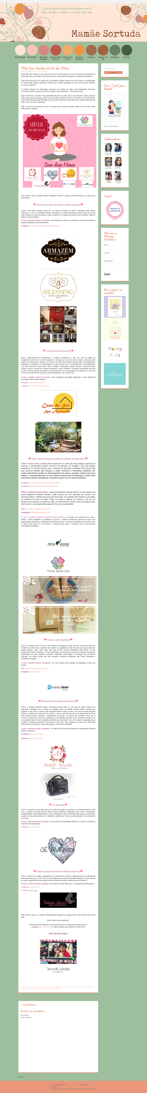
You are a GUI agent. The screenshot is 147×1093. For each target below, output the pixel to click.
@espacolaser (35, 672)
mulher (75, 987)
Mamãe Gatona (49, 987)
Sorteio (38, 989)
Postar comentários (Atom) (35, 1077)
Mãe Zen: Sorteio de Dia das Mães (45, 68)
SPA (59, 989)
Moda (70, 987)
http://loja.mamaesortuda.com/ (38, 509)
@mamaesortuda (45, 927)
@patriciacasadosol (37, 382)
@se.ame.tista (35, 827)
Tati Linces (33, 890)
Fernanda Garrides (40, 71)
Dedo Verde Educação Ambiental (43, 486)
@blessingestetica (54, 226)
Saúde (33, 989)
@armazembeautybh (38, 226)
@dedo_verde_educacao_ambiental (45, 483)
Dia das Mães (31, 987)
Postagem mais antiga (89, 997)
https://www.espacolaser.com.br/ (37, 668)
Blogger (92, 1085)
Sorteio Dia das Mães (49, 989)
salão (28, 989)
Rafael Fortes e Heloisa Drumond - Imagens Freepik (77, 1087)
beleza (23, 987)
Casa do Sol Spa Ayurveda (39, 386)
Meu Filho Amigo (61, 987)
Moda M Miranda (36, 738)
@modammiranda (36, 734)
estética (40, 987)
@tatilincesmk (35, 887)
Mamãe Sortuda (72, 1085)
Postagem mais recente (28, 997)
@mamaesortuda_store (40, 512)
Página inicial (59, 997)
